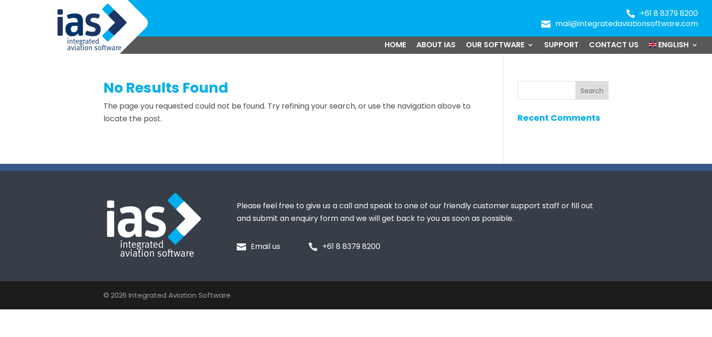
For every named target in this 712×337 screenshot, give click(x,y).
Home (395, 46)
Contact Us (614, 46)
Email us (265, 246)
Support (561, 46)
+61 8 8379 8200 (669, 13)
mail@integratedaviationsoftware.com (626, 23)
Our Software (495, 46)
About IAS (436, 46)
